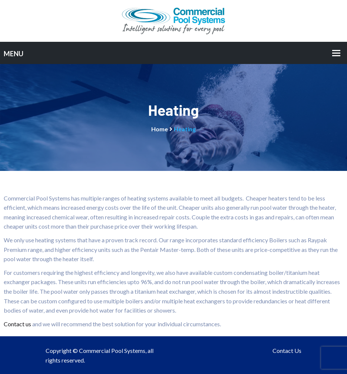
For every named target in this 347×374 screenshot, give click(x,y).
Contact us (17, 323)
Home (159, 128)
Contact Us (286, 350)
